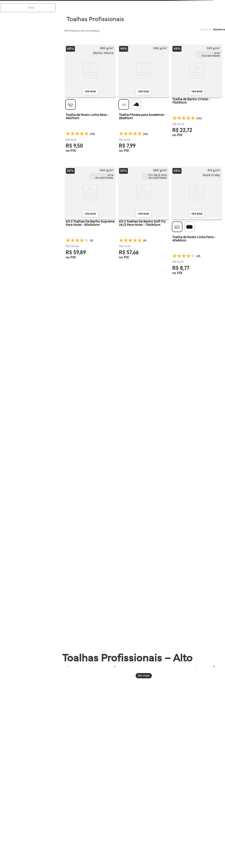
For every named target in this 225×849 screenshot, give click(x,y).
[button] (70, 104)
